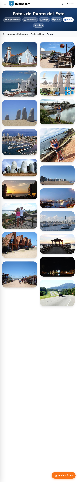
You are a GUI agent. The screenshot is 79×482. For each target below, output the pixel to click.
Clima (38, 25)
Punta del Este (37, 34)
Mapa (44, 19)
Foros (56, 19)
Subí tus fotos (63, 475)
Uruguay (11, 34)
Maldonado (22, 34)
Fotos (68, 19)
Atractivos (30, 19)
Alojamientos (12, 19)
